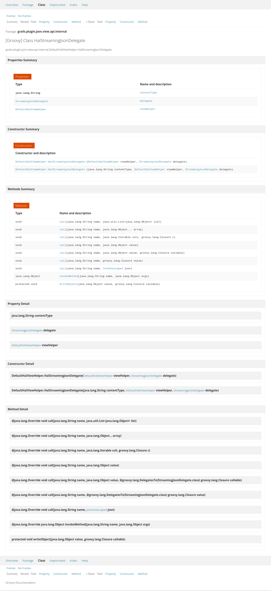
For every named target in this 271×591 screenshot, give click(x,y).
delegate (146, 100)
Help (85, 5)
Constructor (60, 22)
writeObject (68, 283)
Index (73, 5)
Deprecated (57, 5)
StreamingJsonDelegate (31, 100)
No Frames (24, 16)
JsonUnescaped (113, 267)
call (63, 221)
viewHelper (147, 108)
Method (76, 22)
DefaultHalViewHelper (30, 108)
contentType (148, 93)
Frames (11, 16)
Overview (12, 5)
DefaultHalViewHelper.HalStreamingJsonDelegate (50, 160)
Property (44, 22)
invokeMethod (69, 275)
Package (28, 5)
